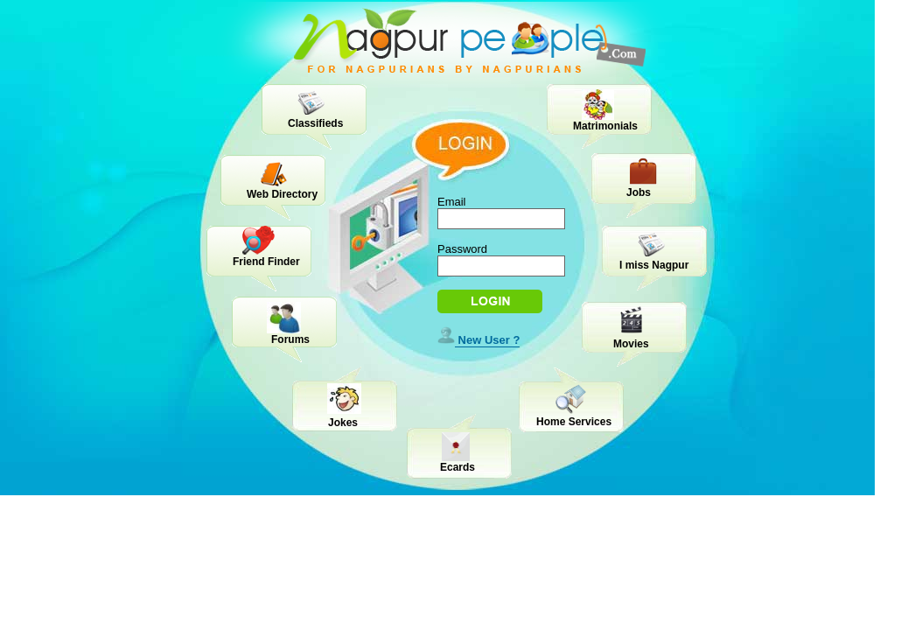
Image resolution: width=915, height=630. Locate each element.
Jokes (343, 422)
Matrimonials (605, 126)
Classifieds (315, 123)
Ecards (457, 467)
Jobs (638, 192)
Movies (631, 344)
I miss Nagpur (653, 265)
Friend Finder (266, 262)
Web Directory (282, 194)
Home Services (573, 422)
